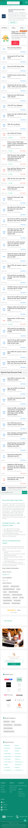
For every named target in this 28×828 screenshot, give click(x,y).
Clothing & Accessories (9, 731)
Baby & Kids (6, 721)
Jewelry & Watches (8, 728)
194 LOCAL (6, 586)
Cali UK (5, 592)
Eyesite (18, 589)
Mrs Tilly (21, 597)
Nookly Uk (15, 597)
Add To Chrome (15, 43)
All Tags (3, 790)
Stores (2, 787)
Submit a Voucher (14, 785)
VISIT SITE (12, 22)
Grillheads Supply (16, 603)
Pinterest (4, 809)
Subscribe (24, 492)
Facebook (4, 804)
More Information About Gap (12, 500)
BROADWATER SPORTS (8, 589)
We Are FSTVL (6, 595)
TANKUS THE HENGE (17, 595)
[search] (14, 2)
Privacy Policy (21, 794)
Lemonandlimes (6, 597)
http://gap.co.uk (5, 574)
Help (11, 792)
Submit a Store (13, 787)
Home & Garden (17, 725)
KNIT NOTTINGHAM (13, 592)
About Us (20, 792)
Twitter (3, 807)
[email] (14, 492)
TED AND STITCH (15, 586)
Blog (3, 802)
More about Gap (8, 621)
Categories (3, 792)
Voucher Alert (13, 790)
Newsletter (7, 816)
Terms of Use (21, 796)
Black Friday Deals (22, 785)
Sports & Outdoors (8, 725)
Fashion (13, 721)
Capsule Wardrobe (7, 600)
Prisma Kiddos (17, 600)
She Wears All (6, 603)
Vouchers (3, 785)
